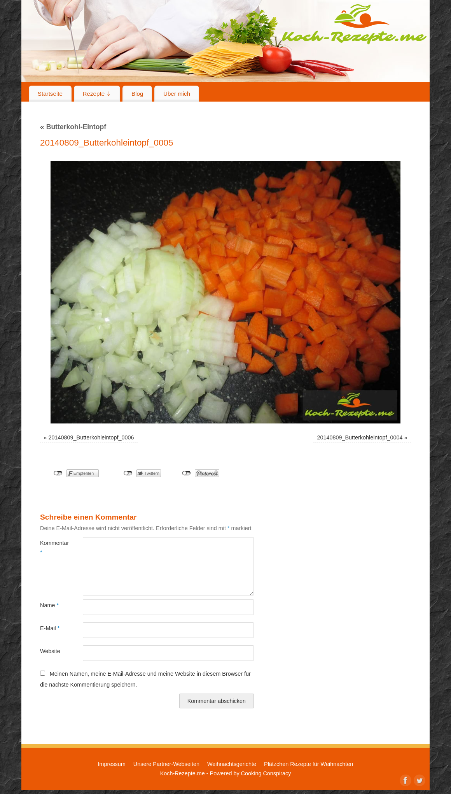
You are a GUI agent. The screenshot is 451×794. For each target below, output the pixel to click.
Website (50, 651)
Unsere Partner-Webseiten (166, 764)
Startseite (50, 93)
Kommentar (50, 547)
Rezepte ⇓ (97, 93)
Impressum (112, 764)
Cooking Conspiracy (266, 773)
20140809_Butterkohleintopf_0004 (359, 437)
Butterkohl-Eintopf (73, 127)
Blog (137, 93)
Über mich (176, 93)
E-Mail (49, 628)
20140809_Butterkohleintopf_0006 (91, 437)
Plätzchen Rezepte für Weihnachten (308, 764)
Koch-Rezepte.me (354, 24)
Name (49, 605)
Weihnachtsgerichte (231, 764)
